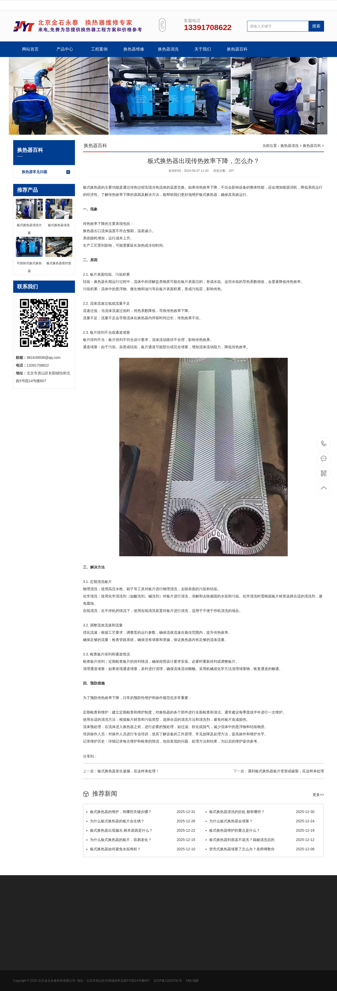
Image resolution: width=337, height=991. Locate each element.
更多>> (318, 795)
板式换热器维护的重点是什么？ (260, 830)
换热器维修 (133, 49)
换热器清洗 (168, 49)
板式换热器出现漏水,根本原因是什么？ (140, 830)
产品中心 (65, 49)
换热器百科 (237, 49)
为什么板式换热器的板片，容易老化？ (140, 839)
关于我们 (202, 49)
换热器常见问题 (46, 172)
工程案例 (99, 49)
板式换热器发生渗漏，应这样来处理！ (128, 771)
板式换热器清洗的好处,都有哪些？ (260, 811)
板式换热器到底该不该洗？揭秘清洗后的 (260, 839)
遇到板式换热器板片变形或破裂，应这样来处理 (286, 771)
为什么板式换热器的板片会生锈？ (140, 821)
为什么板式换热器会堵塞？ (260, 821)
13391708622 (324, 443)
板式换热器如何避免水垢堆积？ (140, 849)
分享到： (90, 756)
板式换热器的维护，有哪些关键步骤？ (140, 811)
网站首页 (30, 49)
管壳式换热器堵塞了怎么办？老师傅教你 (260, 849)
